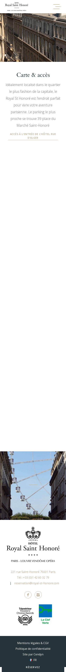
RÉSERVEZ (33, 667)
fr (35, 660)
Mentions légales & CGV (33, 643)
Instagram (38, 595)
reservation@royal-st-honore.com (36, 583)
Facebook (28, 595)
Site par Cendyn (33, 654)
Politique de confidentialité (33, 649)
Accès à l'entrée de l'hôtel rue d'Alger (33, 135)
